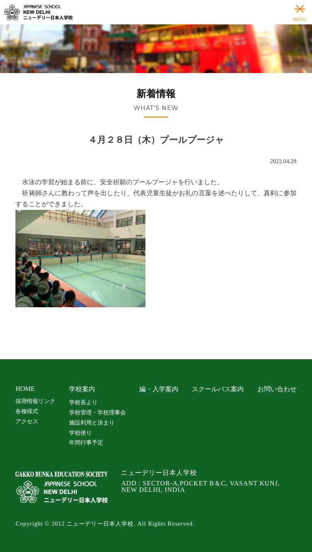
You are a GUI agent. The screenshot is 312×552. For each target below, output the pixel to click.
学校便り (80, 432)
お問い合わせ (277, 389)
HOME (25, 388)
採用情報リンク (35, 401)
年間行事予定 (86, 442)
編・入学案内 (158, 389)
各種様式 (26, 411)
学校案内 (82, 389)
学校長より (83, 402)
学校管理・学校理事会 (97, 412)
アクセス (26, 421)
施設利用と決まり (92, 422)
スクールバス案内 (218, 389)
